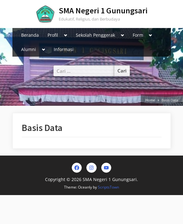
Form (138, 35)
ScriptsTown (108, 187)
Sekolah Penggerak (95, 35)
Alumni (28, 49)
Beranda (30, 35)
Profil (53, 35)
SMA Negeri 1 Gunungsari (103, 10)
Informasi (64, 49)
